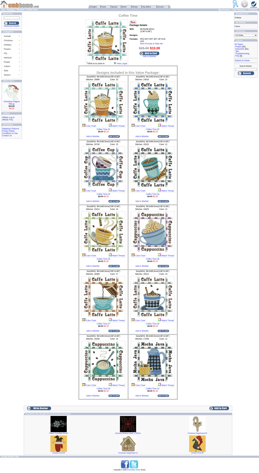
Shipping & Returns (10, 129)
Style (6, 70)
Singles (94, 7)
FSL (5, 53)
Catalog (10, 10)
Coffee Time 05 (103, 259)
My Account (224, 10)
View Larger (122, 63)
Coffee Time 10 (152, 388)
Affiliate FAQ (7, 120)
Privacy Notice (8, 131)
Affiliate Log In (8, 117)
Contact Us (7, 135)
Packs (104, 7)
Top (3, 10)
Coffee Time (32, 10)
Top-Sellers (146, 7)
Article (124, 7)
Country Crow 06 (58, 453)
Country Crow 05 (197, 453)
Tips (237, 51)
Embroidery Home (133, 470)
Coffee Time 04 (152, 194)
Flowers (7, 49)
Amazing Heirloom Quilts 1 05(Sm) (128, 433)
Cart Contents (238, 10)
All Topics (239, 44)
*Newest (20, 10)
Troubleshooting (242, 53)
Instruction (239, 49)
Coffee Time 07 (103, 324)
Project (238, 46)
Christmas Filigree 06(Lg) (12, 102)
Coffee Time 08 (152, 324)
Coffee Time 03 (103, 194)
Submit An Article (242, 60)
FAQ (237, 56)
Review (134, 7)
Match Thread (118, 126)
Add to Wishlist (149, 56)
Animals (7, 36)
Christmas (8, 40)
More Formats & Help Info (151, 44)
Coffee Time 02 (152, 129)
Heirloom (8, 58)
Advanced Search (11, 26)
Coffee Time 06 (152, 259)
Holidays (7, 45)
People (7, 62)
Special (114, 7)
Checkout (252, 10)
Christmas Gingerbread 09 (197, 433)
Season (7, 75)
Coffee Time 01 (103, 129)
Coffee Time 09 (103, 388)
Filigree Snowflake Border (58, 433)
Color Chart (90, 126)
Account (160, 7)
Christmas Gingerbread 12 (128, 453)
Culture (7, 66)
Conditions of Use (10, 133)
